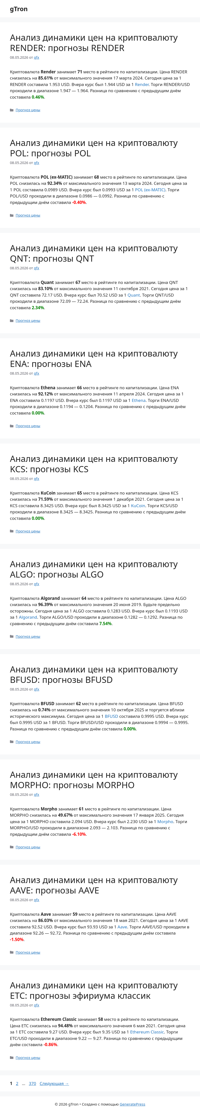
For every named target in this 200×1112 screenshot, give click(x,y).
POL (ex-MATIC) (150, 190)
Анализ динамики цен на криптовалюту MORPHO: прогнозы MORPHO (94, 780)
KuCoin (138, 505)
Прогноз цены (28, 110)
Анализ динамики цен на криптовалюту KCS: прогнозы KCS (94, 464)
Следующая (54, 1083)
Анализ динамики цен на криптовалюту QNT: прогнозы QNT (94, 253)
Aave (122, 927)
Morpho (165, 821)
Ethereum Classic (147, 1032)
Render (142, 84)
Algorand (28, 617)
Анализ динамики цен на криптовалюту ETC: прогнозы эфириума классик (94, 990)
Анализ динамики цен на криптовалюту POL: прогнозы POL (94, 148)
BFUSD (111, 716)
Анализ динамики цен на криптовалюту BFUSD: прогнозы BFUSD (94, 674)
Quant (134, 295)
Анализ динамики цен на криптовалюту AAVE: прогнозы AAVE (94, 885)
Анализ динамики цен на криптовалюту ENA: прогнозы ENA (94, 358)
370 (33, 1083)
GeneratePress (132, 1104)
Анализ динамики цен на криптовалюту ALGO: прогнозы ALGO (94, 569)
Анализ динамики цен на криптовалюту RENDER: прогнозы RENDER (94, 42)
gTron (19, 8)
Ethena (139, 400)
